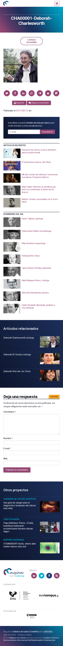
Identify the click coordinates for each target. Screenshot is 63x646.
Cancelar (54, 397)
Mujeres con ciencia (18, 638)
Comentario (9, 412)
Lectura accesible (31, 41)
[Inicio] (5, 3)
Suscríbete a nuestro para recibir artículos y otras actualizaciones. (31, 124)
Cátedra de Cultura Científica (26, 631)
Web (5, 459)
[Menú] (57, 3)
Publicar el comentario (17, 469)
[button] (7, 93)
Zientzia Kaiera (11, 519)
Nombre (8, 438)
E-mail (7, 448)
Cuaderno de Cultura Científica (19, 499)
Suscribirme (47, 132)
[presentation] (31, 153)
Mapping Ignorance (13, 540)
